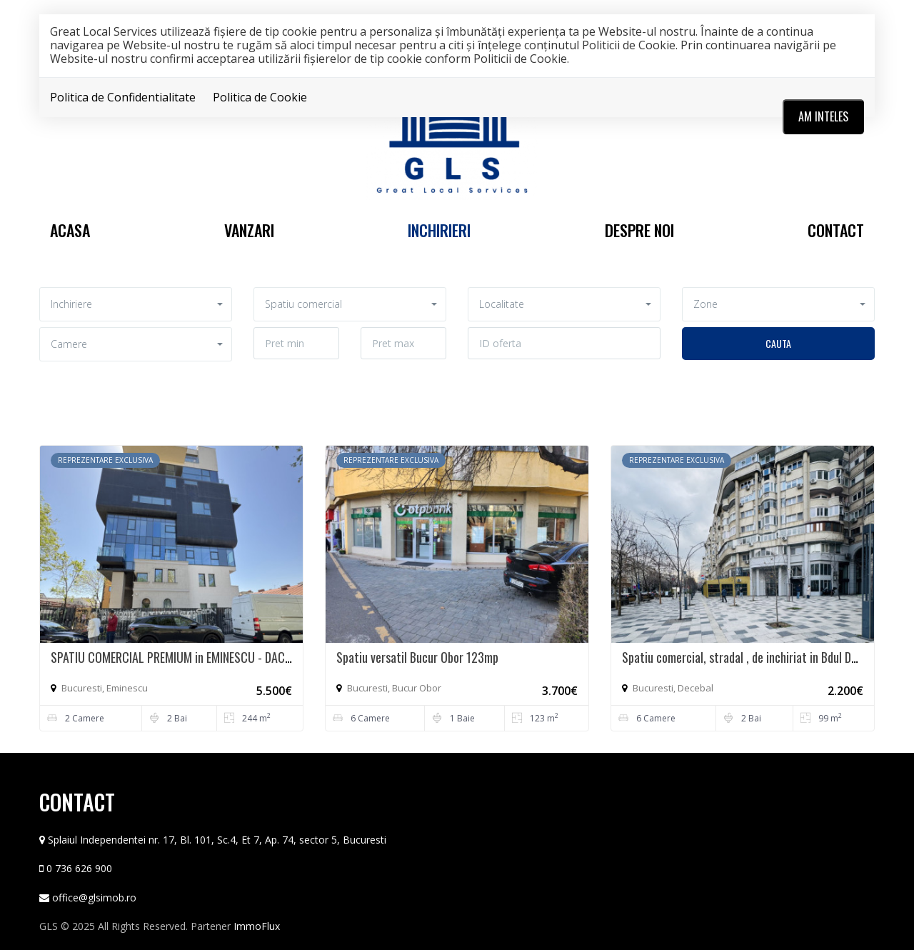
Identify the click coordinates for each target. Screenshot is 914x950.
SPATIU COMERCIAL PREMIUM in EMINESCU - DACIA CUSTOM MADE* (212, 657)
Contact (836, 230)
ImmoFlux (256, 926)
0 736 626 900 (79, 868)
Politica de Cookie (260, 97)
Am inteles (823, 116)
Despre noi (639, 230)
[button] (135, 304)
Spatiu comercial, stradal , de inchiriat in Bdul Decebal (752, 657)
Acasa (70, 230)
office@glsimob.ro (94, 897)
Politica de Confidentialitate (123, 97)
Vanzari (249, 230)
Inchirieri (439, 230)
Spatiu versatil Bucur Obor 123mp (417, 657)
